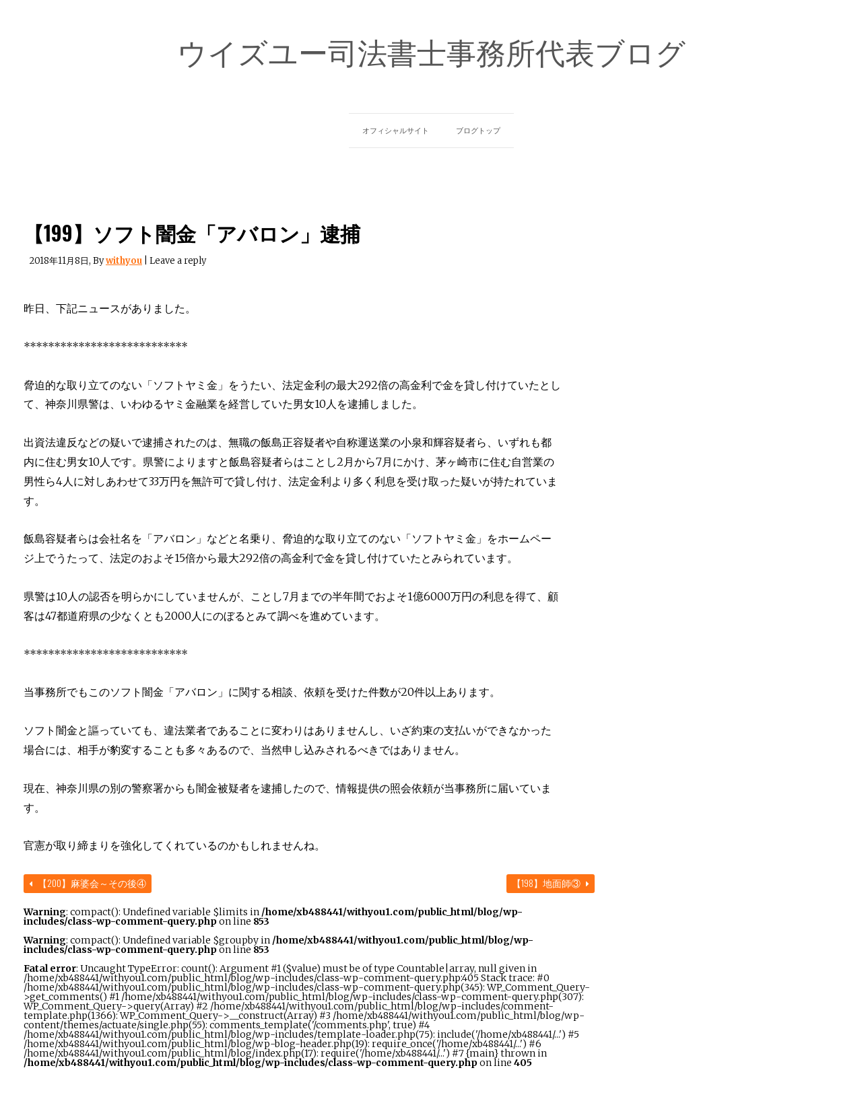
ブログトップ (478, 130)
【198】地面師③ (550, 883)
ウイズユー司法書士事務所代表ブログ (431, 51)
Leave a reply (178, 261)
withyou (124, 261)
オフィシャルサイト (395, 130)
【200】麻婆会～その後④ (87, 883)
